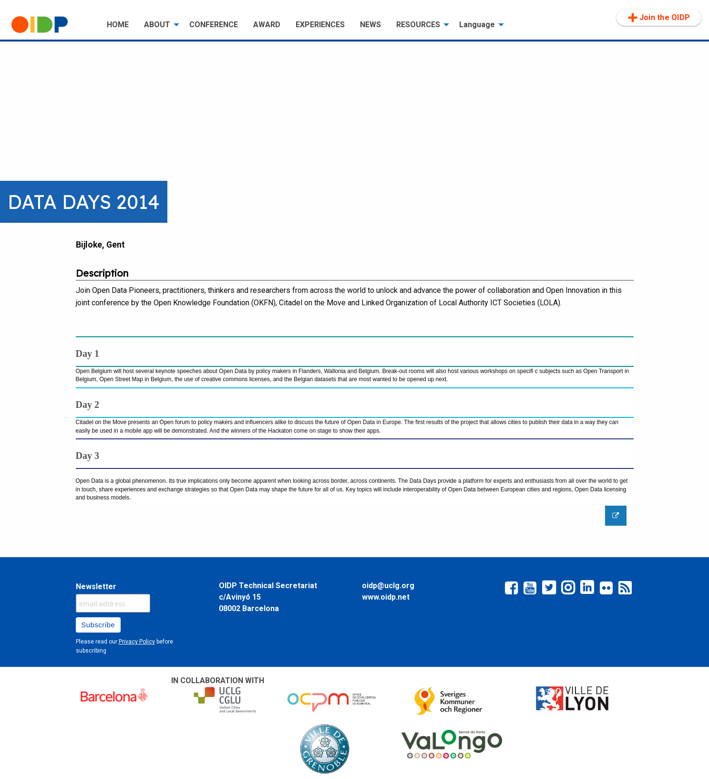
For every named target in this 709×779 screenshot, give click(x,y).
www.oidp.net (386, 597)
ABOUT (157, 24)
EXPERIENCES (320, 24)
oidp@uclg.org (388, 585)
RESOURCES (418, 24)
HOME (118, 24)
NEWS (370, 24)
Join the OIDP (659, 17)
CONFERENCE (213, 24)
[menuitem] (51, 25)
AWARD (266, 24)
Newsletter (96, 586)
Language (477, 24)
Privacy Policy (137, 641)
